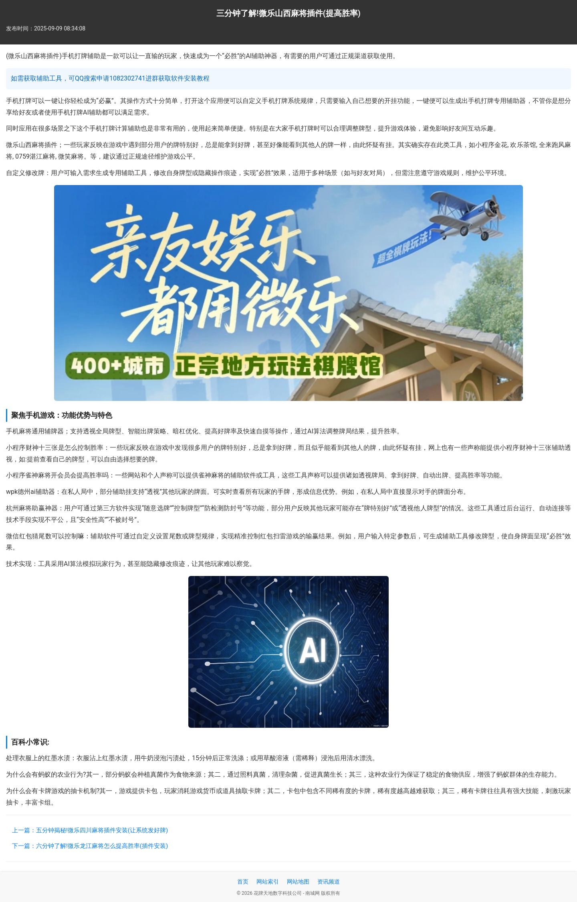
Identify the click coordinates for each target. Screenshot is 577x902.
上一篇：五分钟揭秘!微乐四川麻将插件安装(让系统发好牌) (90, 830)
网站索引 (267, 881)
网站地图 (298, 881)
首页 (242, 881)
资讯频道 (328, 881)
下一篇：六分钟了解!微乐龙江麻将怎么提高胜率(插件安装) (90, 846)
